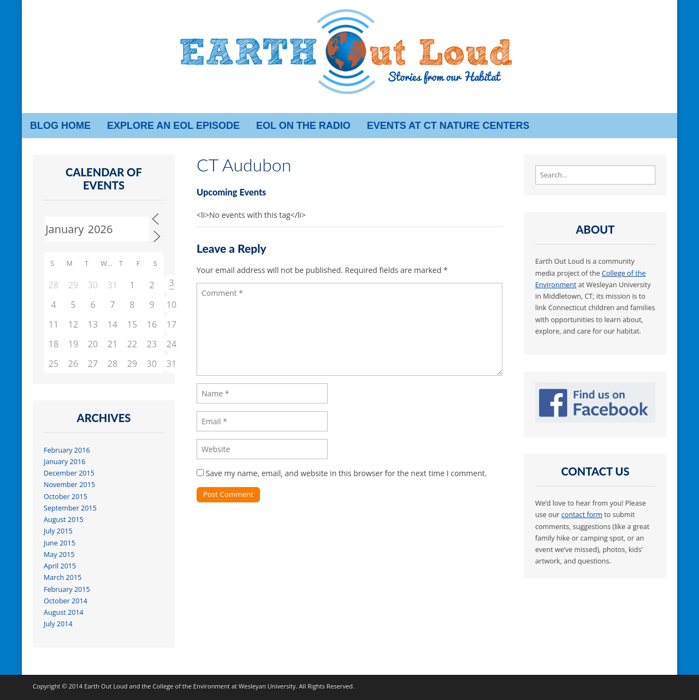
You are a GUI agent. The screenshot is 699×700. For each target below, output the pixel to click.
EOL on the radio (303, 125)
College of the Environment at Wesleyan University (223, 686)
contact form (581, 514)
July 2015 (58, 531)
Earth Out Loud (106, 686)
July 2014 (58, 623)
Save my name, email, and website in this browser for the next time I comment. (346, 473)
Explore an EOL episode (173, 125)
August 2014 (64, 612)
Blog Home (60, 125)
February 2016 (67, 450)
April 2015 (60, 566)
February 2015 (67, 589)
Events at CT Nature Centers (448, 125)
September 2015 (70, 508)
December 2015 (69, 473)
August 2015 (64, 519)
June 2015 (59, 543)
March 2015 (62, 577)
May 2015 (59, 554)
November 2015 (69, 484)
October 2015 (65, 496)
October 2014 (65, 601)
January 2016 (64, 461)
